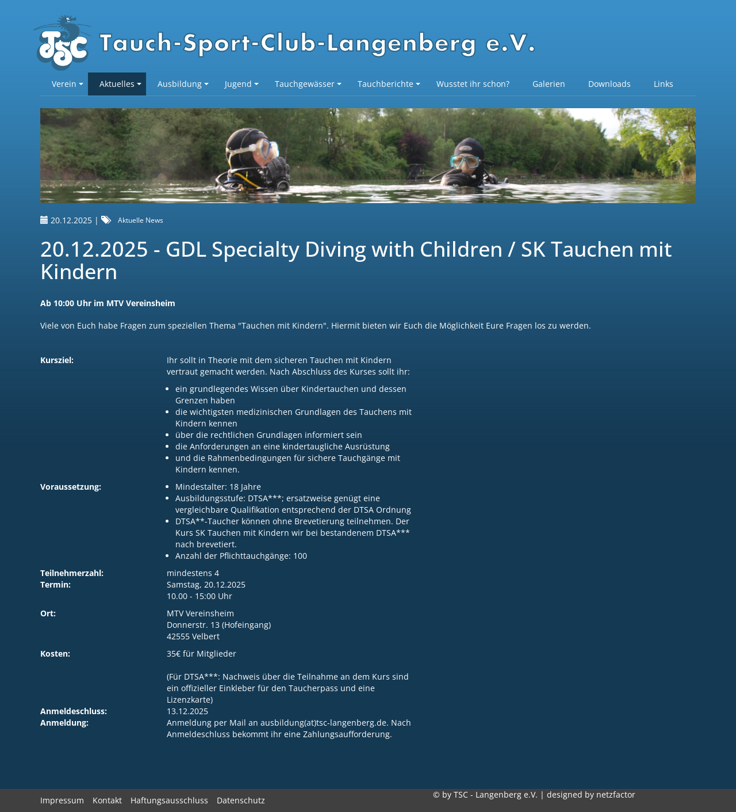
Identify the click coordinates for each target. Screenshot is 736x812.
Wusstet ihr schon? (472, 83)
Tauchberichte (389, 83)
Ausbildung (183, 83)
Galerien (548, 83)
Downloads (609, 83)
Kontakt (107, 800)
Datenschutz (241, 800)
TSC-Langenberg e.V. (290, 44)
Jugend (242, 83)
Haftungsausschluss (169, 800)
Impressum (62, 800)
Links (663, 83)
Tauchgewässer (308, 83)
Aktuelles (120, 83)
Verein (67, 83)
